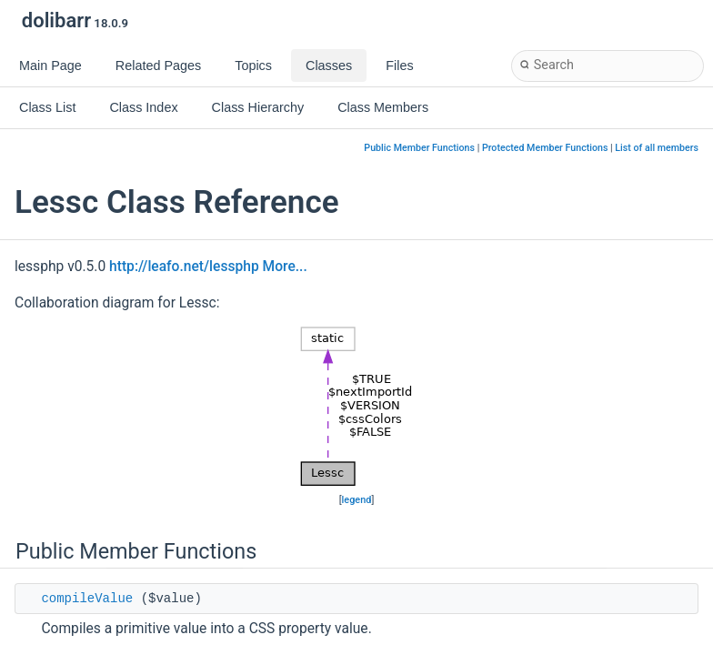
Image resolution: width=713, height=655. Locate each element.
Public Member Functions (419, 148)
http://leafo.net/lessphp (184, 266)
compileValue (87, 598)
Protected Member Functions (545, 148)
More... (285, 266)
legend (357, 500)
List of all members (656, 148)
